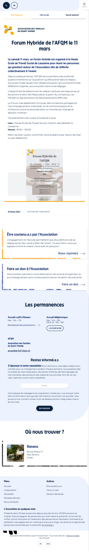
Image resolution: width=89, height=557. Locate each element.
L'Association (10, 490)
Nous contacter (11, 502)
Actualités (9, 494)
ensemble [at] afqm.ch (14, 5)
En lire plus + (48, 525)
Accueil (7, 486)
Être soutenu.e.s (17, 15)
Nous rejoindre (68, 253)
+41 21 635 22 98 (6, 5)
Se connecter (44, 538)
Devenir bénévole (72, 15)
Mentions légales (72, 536)
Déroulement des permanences (21, 325)
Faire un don (44, 15)
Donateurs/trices (12, 498)
